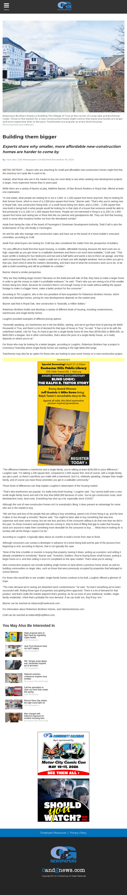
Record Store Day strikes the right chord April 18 (35, 701)
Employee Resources (53, 832)
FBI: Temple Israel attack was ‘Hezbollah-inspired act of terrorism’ (35, 663)
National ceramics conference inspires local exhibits (35, 676)
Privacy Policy (78, 832)
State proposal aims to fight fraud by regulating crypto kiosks (35, 635)
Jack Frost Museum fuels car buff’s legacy (35, 647)
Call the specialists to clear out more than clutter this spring (36, 689)
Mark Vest (11, 159)
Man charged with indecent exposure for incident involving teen (34, 716)
